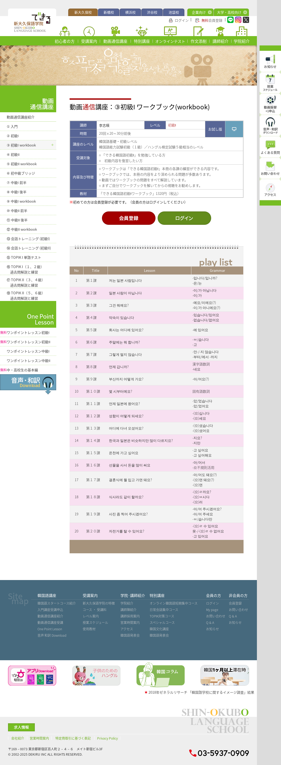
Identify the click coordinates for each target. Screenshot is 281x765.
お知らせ (212, 629)
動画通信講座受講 (50, 622)
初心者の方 (65, 41)
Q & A (210, 622)
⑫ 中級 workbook (22, 229)
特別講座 (142, 41)
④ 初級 (13, 154)
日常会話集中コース (164, 609)
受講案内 (89, 41)
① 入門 (12, 126)
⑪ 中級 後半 (17, 219)
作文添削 (199, 41)
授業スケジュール (95, 622)
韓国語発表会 (130, 635)
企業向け (199, 12)
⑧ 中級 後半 (16, 191)
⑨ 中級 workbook (21, 201)
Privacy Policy (107, 738)
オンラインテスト (170, 41)
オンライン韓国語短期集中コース (174, 603)
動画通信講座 (115, 41)
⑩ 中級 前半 (17, 210)
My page (212, 609)
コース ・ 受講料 (95, 609)
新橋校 (109, 12)
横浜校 (130, 12)
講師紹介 (220, 41)
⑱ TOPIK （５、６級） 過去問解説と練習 (26, 295)
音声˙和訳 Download (51, 635)
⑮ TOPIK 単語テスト (24, 257)
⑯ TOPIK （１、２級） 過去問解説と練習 (25, 269)
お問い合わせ (215, 616)
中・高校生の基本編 (19, 369)
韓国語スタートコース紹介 (56, 603)
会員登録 (212, 20)
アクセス (126, 629)
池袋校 (174, 12)
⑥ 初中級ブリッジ (21, 173)
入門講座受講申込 (50, 609)
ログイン (182, 20)
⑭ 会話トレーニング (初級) (29, 247)
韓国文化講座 (159, 629)
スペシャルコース (162, 622)
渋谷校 (152, 12)
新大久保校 (83, 12)
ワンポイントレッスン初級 (25, 332)
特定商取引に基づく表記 (73, 738)
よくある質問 (270, 152)
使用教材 (89, 629)
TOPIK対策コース (162, 616)
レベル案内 (91, 616)
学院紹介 (242, 41)
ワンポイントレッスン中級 (28, 351)
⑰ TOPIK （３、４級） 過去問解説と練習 (26, 282)
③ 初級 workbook (21, 145)
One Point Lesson (49, 629)
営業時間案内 (130, 622)
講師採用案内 (130, 616)
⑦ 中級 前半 (16, 182)
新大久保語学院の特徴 (99, 603)
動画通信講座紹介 (21, 116)
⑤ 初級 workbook (22, 163)
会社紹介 (17, 738)
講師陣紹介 (128, 609)
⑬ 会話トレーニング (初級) (28, 238)
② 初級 (13, 135)
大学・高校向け (229, 12)
